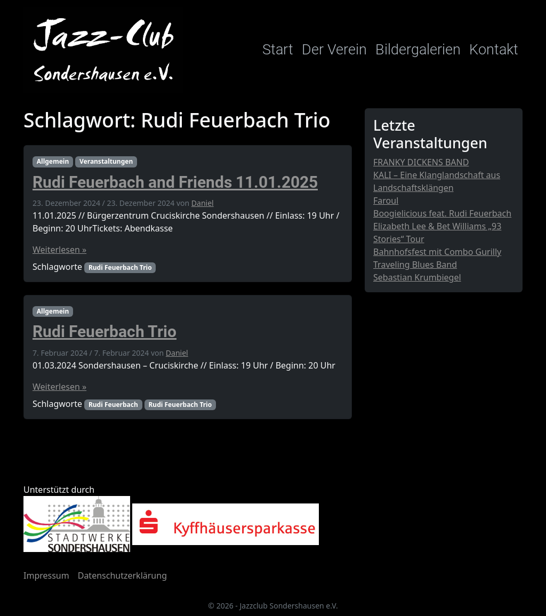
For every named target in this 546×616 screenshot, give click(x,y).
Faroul (385, 200)
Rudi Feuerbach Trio (120, 267)
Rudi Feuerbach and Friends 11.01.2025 (175, 182)
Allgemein (53, 161)
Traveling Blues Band (415, 264)
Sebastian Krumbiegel (417, 277)
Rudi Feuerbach (113, 404)
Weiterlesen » (59, 249)
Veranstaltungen (106, 161)
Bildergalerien (418, 49)
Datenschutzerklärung (122, 575)
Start (277, 49)
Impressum (46, 575)
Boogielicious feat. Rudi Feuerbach (442, 213)
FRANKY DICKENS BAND (421, 162)
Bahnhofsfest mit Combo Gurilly (437, 252)
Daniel (202, 203)
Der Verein (334, 49)
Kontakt (493, 49)
